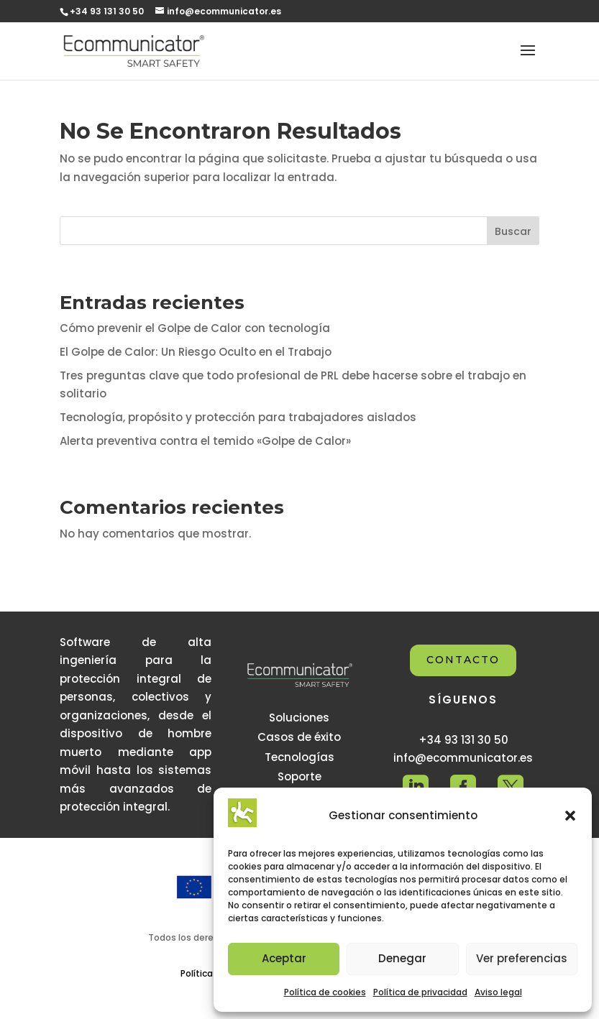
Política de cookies (325, 992)
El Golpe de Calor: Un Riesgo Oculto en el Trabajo (195, 351)
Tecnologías (299, 757)
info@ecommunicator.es (463, 757)
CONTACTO (463, 659)
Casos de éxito (299, 736)
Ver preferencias (521, 958)
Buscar (513, 231)
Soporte (299, 776)
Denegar (402, 958)
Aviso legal (498, 992)
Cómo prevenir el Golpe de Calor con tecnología (195, 328)
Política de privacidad (420, 992)
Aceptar (284, 958)
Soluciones (299, 717)
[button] (570, 815)
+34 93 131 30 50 (107, 11)
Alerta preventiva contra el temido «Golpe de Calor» (205, 440)
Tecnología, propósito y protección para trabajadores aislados (238, 417)
